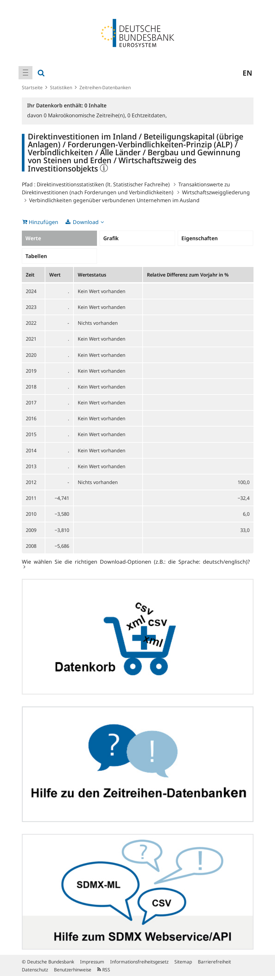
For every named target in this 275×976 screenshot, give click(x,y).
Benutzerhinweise (72, 969)
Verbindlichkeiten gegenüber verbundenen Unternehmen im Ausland (114, 200)
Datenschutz (35, 969)
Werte (33, 238)
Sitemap (183, 961)
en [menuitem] (247, 73)
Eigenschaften (199, 238)
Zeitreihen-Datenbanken (105, 87)
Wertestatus (92, 274)
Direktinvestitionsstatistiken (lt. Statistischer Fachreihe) (103, 184)
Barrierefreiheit (214, 961)
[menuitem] (25, 72)
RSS (103, 969)
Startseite (32, 87)
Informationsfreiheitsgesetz (139, 961)
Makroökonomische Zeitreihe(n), (85, 115)
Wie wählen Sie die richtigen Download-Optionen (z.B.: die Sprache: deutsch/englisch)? (136, 561)
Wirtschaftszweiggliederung (216, 192)
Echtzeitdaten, (147, 115)
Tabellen (36, 256)
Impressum (92, 961)
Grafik (110, 238)
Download (86, 222)
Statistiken (61, 87)
